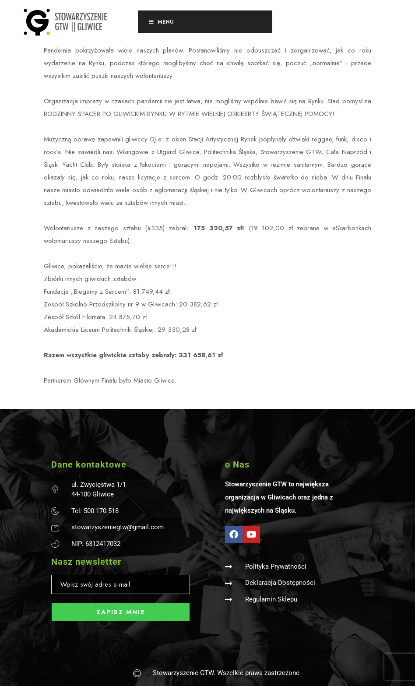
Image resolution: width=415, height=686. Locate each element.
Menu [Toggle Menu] (161, 22)
